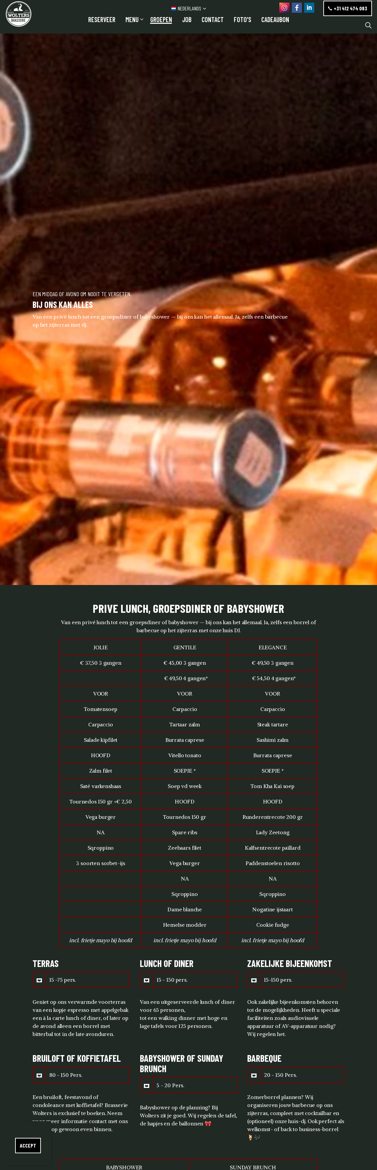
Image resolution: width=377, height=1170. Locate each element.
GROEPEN (161, 25)
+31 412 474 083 (347, 8)
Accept (28, 1146)
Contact (213, 25)
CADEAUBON (275, 25)
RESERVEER (101, 25)
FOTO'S (242, 25)
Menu (132, 25)
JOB (187, 25)
